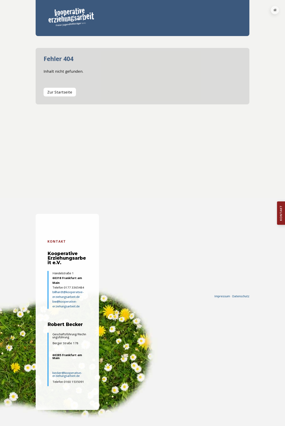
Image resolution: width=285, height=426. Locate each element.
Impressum (222, 296)
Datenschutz (240, 296)
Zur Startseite (59, 92)
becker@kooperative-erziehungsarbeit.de (67, 374)
